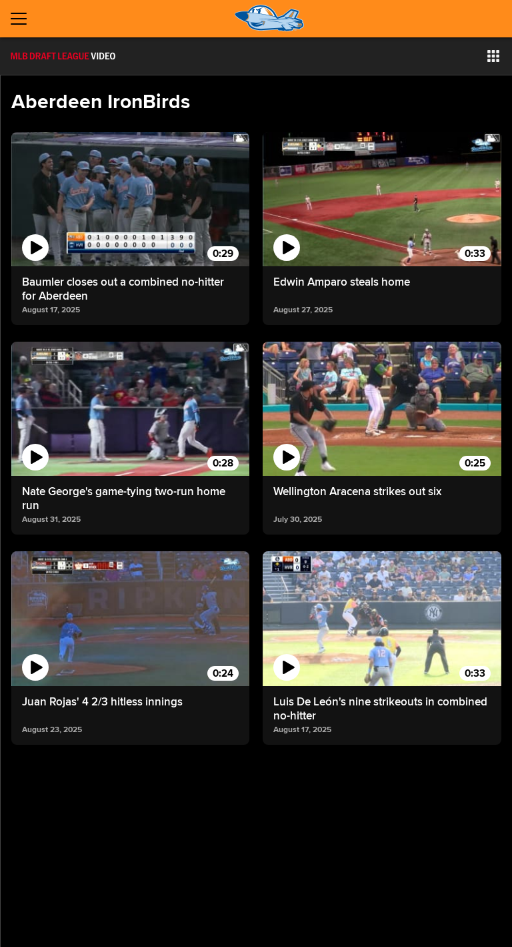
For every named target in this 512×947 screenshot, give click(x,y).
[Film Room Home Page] (63, 56)
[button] (493, 56)
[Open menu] (24, 19)
